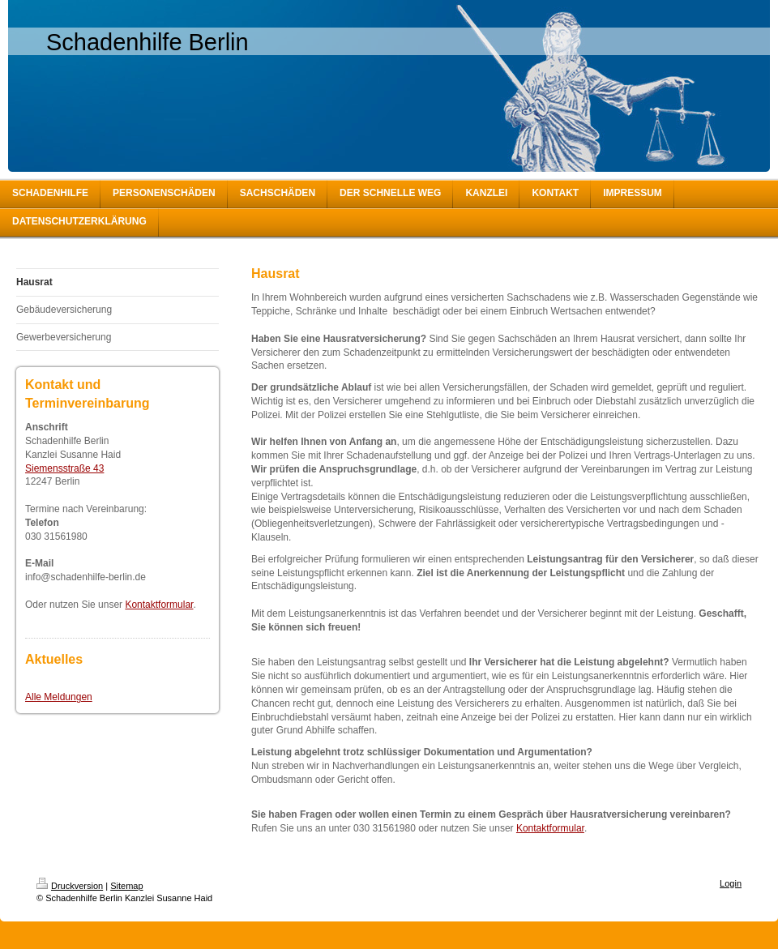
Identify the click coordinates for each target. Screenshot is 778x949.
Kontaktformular (159, 604)
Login (731, 883)
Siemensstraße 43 (64, 468)
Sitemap (126, 886)
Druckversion (69, 886)
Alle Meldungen (58, 697)
